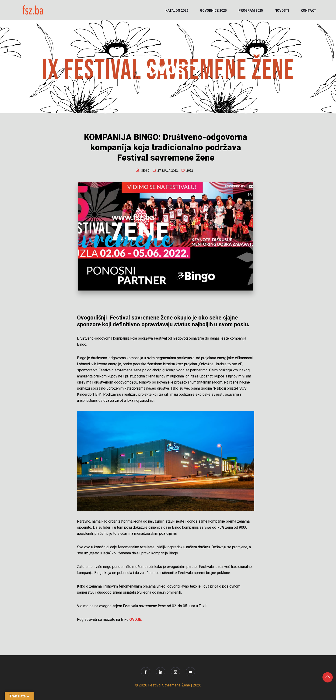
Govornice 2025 (213, 10)
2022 (189, 170)
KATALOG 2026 (176, 10)
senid (145, 170)
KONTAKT (308, 10)
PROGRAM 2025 (250, 10)
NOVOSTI (282, 10)
